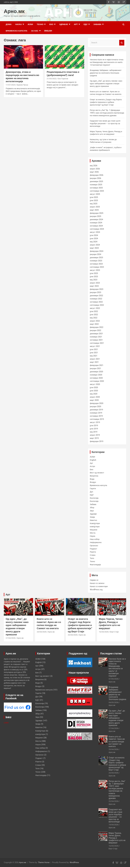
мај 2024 (93, 242)
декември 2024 (96, 219)
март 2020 (94, 400)
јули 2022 (94, 311)
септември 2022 (97, 305)
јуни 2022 (94, 314)
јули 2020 (94, 387)
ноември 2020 (96, 375)
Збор (92, 507)
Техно (40, 24)
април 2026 (95, 169)
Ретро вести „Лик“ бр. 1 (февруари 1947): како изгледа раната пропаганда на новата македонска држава (107, 113)
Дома (9, 24)
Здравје (63, 24)
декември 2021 (96, 333)
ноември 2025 (96, 184)
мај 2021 (93, 356)
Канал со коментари (99, 586)
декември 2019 (96, 410)
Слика (92, 555)
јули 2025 (94, 197)
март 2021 (94, 362)
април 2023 (95, 283)
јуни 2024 (94, 238)
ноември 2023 (96, 261)
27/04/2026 (10, 638)
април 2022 (95, 321)
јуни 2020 (94, 391)
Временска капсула (16, 31)
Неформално (96, 542)
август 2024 (95, 232)
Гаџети (93, 488)
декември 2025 (96, 181)
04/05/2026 (113, 702)
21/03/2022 (51, 79)
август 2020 (95, 384)
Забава (97, 24)
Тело (92, 558)
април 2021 (95, 359)
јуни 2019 (94, 429)
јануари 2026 (95, 178)
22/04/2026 (113, 801)
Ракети (93, 552)
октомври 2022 (96, 302)
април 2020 (95, 397)
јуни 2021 (94, 352)
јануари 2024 (95, 254)
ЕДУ (85, 24)
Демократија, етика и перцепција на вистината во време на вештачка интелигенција (22, 76)
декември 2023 (96, 257)
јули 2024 (94, 235)
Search (121, 43)
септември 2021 (97, 343)
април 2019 (95, 435)
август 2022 (95, 308)
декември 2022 (96, 295)
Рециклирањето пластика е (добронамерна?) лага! (63, 73)
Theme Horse (44, 862)
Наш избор (95, 539)
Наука (18, 24)
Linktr (6, 723)
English (48, 31)
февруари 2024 (96, 251)
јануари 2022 (95, 330)
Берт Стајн (114, 632)
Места (61, 66)
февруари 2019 (96, 441)
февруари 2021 (96, 365)
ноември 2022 (96, 299)
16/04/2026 (104, 632)
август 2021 (95, 346)
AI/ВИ (30, 24)
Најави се (94, 580)
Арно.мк (14, 11)
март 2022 (94, 324)
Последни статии (111, 653)
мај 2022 (93, 318)
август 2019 (95, 422)
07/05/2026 (113, 679)
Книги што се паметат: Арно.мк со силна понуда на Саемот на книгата (49, 623)
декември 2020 (96, 371)
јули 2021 (94, 349)
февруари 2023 (96, 289)
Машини (93, 530)
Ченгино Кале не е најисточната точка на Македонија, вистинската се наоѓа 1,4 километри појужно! (106, 62)
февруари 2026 (96, 175)
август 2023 (95, 270)
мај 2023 (93, 280)
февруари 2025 (96, 213)
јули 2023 (94, 273)
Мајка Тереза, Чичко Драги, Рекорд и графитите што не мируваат (111, 623)
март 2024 (94, 248)
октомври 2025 (96, 188)
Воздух (93, 482)
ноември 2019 (96, 413)
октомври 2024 (96, 226)
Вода (92, 479)
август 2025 (95, 194)
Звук (92, 511)
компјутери (95, 526)
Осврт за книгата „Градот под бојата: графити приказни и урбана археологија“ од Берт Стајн (106, 102)
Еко (51, 24)
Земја (92, 517)
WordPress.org (96, 589)
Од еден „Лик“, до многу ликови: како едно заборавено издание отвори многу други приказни (106, 83)
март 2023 (94, 286)
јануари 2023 (95, 292)
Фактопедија (95, 564)
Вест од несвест (97, 473)
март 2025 (94, 210)
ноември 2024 (96, 223)
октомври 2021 (96, 340)
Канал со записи (97, 583)
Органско (94, 545)
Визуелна (94, 476)
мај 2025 (93, 203)
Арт (76, 24)
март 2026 (94, 172)
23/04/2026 (41, 632)
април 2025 (95, 207)
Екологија (52, 66)
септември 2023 (97, 267)
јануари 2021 (95, 368)
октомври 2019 (96, 416)
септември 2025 (97, 191)
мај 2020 (93, 394)
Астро (92, 466)
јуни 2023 (94, 276)
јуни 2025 (94, 200)
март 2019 (94, 438)
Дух (91, 492)
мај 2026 (93, 165)
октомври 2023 (96, 264)
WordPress (74, 862)
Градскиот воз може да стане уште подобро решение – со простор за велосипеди (105, 123)
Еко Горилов (63, 79)
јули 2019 (94, 425)
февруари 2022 (96, 327)
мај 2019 (93, 432)
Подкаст (93, 549)
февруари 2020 (96, 403)
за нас (34, 31)
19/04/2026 (113, 825)
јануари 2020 (95, 406)
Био (91, 469)
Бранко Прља (22, 85)
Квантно (93, 520)
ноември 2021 (96, 337)
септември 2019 (97, 419)
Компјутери (95, 523)
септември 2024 (97, 229)
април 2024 (95, 245)
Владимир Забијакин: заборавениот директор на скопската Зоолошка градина (105, 73)
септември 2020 (97, 381)
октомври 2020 (96, 378)
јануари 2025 (95, 216)
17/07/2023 (10, 85)
